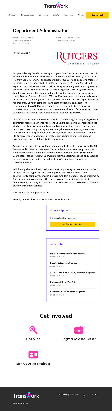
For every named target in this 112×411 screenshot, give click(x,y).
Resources (68, 15)
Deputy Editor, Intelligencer (63, 263)
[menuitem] (11, 15)
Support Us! (97, 15)
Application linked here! (72, 224)
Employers (43, 15)
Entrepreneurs (27, 15)
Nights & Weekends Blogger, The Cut (68, 253)
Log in (84, 394)
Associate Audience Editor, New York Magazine (72, 272)
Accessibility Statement (68, 394)
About (81, 15)
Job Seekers (11, 15)
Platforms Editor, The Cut (62, 282)
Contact (94, 394)
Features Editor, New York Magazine (67, 291)
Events (56, 15)
